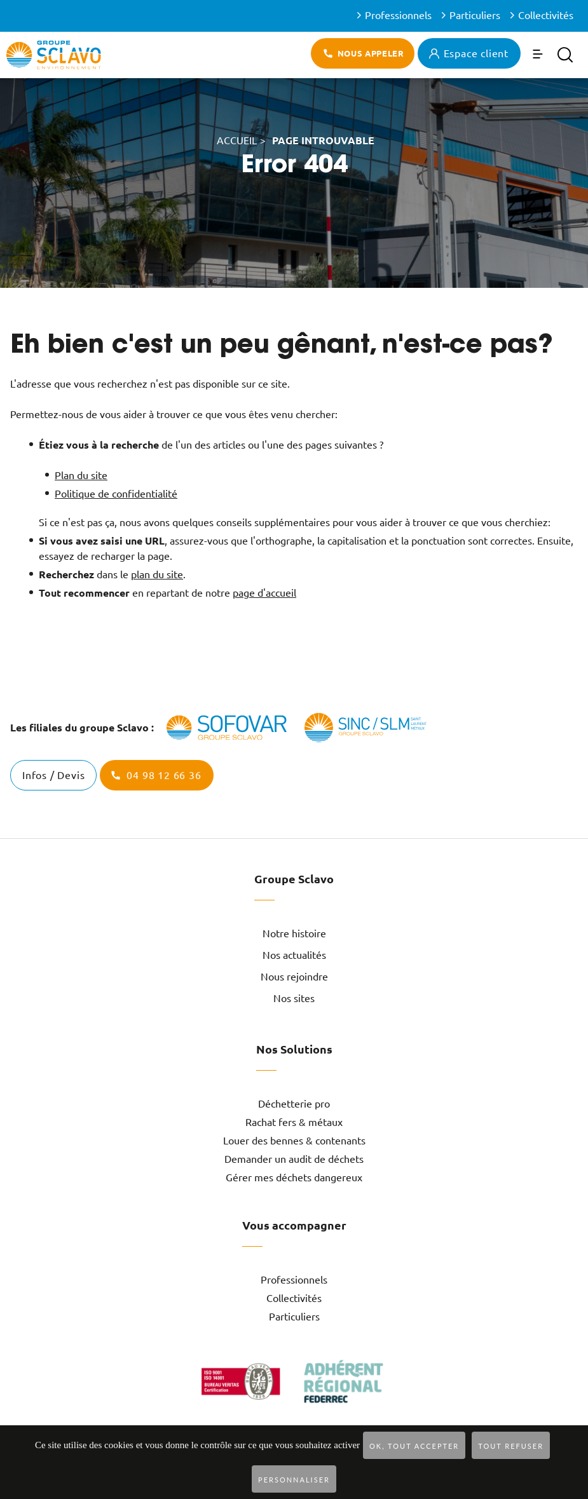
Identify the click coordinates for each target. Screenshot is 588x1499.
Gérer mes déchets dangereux (294, 1177)
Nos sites (294, 998)
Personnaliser (294, 1479)
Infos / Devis (53, 775)
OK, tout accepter (414, 1446)
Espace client (476, 53)
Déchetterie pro (294, 1103)
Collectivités (545, 15)
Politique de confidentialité (116, 493)
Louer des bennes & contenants (294, 1140)
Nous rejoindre (294, 976)
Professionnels (398, 15)
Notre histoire (294, 933)
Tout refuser (511, 1446)
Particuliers (474, 15)
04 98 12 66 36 (163, 775)
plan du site (157, 574)
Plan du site (81, 475)
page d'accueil (264, 593)
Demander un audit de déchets (294, 1159)
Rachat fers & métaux (294, 1122)
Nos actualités (294, 955)
